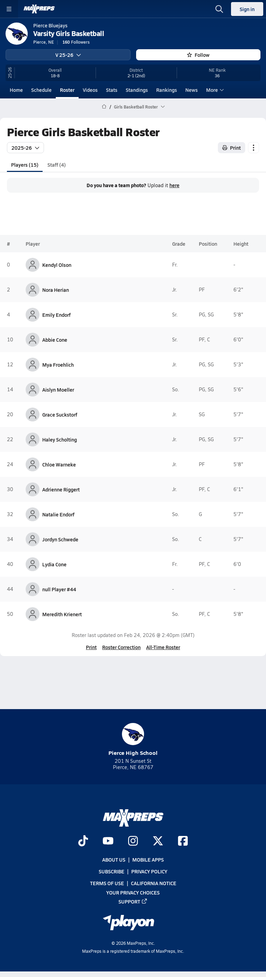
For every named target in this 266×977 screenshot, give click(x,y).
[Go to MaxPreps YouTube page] (108, 841)
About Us (113, 859)
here (174, 185)
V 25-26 (68, 54)
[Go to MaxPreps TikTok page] (83, 841)
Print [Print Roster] (231, 147)
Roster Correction (121, 647)
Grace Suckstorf (59, 414)
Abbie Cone (54, 340)
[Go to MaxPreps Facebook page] (182, 841)
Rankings (166, 89)
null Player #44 (59, 589)
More (214, 89)
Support (133, 901)
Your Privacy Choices (133, 892)
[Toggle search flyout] (219, 9)
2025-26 (25, 147)
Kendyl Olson (56, 265)
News (191, 89)
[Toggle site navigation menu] (9, 9)
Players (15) (24, 164)
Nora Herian (55, 290)
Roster (67, 89)
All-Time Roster (163, 647)
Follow (198, 54)
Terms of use (107, 883)
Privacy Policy (149, 871)
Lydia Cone (54, 564)
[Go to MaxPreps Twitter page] (157, 841)
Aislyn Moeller (58, 389)
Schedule (41, 89)
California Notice (153, 883)
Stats (111, 89)
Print (91, 647)
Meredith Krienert (62, 614)
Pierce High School (133, 740)
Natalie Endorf (58, 514)
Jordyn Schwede (60, 539)
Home (16, 89)
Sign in (247, 9)
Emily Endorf (56, 315)
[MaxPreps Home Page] (104, 106)
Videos (90, 89)
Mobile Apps (148, 859)
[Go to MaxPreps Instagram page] (133, 841)
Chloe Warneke (59, 464)
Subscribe (111, 871)
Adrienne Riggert (61, 489)
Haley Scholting (59, 439)
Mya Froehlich (58, 364)
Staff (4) (56, 164)
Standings (137, 89)
